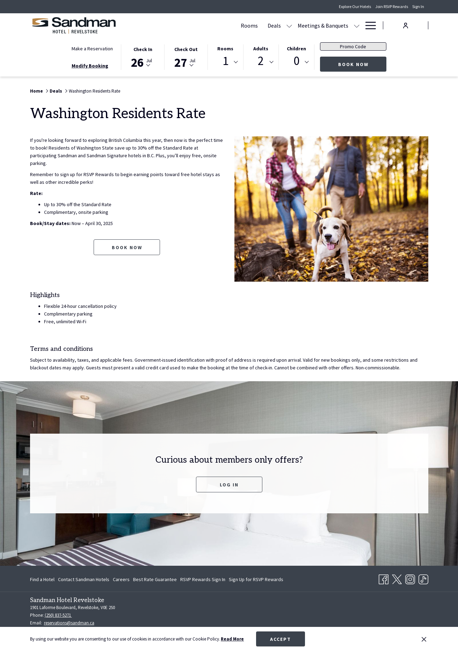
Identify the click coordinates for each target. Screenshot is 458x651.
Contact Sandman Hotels (83, 579)
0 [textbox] (296, 61)
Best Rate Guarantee (155, 579)
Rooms (225, 48)
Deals (56, 91)
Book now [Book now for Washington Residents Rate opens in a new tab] (127, 247)
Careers (121, 579)
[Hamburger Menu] (368, 25)
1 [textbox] (225, 61)
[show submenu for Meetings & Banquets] (289, 25)
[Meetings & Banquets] (256, 25)
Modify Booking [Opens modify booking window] (90, 66)
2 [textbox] (261, 61)
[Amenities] (336, 25)
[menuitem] (43, 579)
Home (36, 91)
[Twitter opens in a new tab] (397, 578)
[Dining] (306, 25)
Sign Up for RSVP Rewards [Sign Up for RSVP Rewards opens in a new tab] (256, 580)
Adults (260, 48)
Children (296, 48)
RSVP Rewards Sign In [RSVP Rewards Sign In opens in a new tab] (202, 580)
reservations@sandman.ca (69, 623)
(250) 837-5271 (58, 615)
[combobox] (225, 62)
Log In (229, 485)
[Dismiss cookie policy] (424, 639)
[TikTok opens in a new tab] (423, 578)
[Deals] (207, 25)
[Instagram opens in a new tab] (410, 578)
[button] (143, 56)
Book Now (362, 64)
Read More (232, 639)
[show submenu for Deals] (222, 25)
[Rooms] (182, 25)
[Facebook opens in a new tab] (383, 578)
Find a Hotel (42, 579)
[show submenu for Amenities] (356, 25)
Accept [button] (280, 639)
